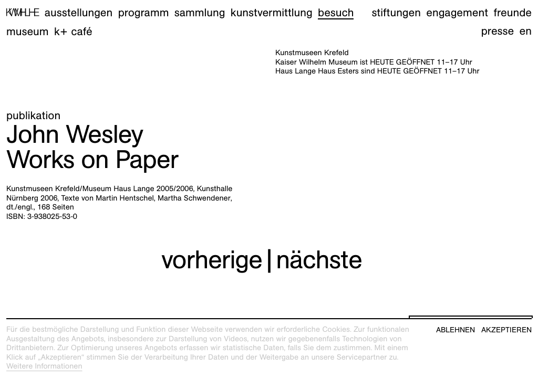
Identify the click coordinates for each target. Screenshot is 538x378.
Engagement (457, 12)
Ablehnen (455, 330)
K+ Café (73, 31)
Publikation (33, 115)
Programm (143, 12)
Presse (497, 31)
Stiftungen (396, 12)
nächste (319, 260)
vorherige (211, 260)
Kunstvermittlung (272, 12)
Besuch (336, 12)
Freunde (512, 12)
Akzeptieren (506, 330)
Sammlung (199, 12)
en (526, 31)
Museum (27, 31)
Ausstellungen (78, 12)
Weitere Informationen (44, 366)
